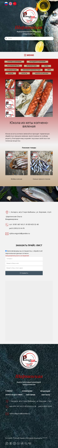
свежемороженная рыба (32, 70)
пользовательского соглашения (17, 256)
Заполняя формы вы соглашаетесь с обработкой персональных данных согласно (23, 253)
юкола (10, 73)
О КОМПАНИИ (27, 391)
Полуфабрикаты (13, 65)
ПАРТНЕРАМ (30, 395)
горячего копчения (14, 61)
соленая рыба (11, 70)
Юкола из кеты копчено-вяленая (29, 124)
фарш (46, 66)
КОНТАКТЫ (46, 395)
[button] (17, 98)
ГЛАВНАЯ (8, 391)
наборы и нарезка (41, 73)
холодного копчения (37, 61)
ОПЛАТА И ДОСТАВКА (13, 395)
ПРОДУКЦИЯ (45, 391)
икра (49, 70)
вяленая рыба (32, 66)
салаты (24, 73)
